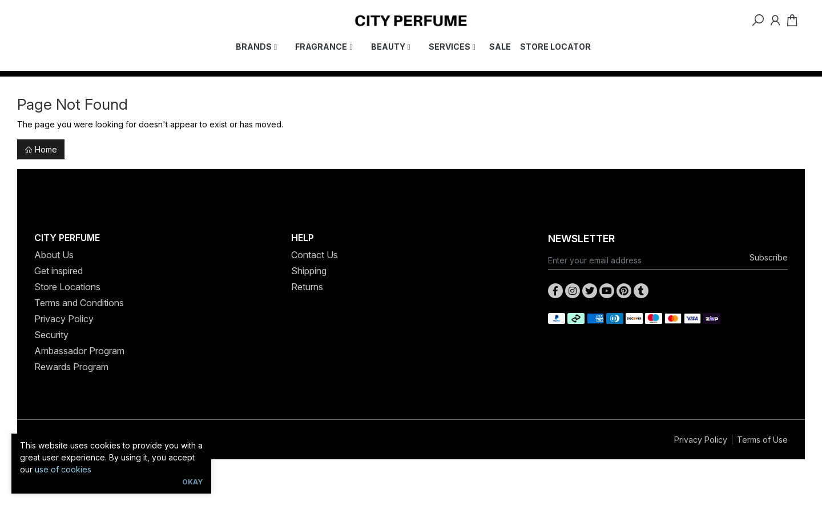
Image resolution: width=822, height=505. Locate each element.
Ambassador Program (79, 350)
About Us (54, 254)
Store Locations (67, 286)
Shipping (309, 270)
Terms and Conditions (79, 302)
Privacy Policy (64, 318)
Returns (307, 286)
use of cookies (63, 469)
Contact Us (314, 254)
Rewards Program (71, 366)
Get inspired (58, 270)
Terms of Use (762, 439)
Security (51, 334)
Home (41, 149)
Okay (192, 482)
